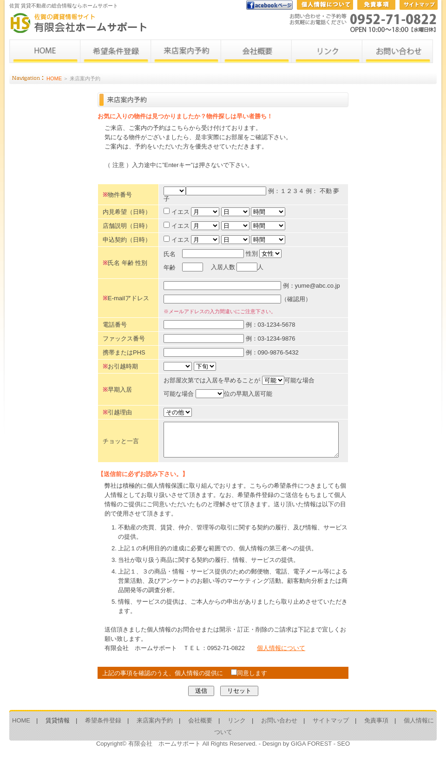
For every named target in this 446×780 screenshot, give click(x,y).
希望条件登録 (103, 751)
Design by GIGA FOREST (297, 774)
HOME (54, 78)
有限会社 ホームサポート (164, 774)
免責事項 (376, 751)
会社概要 (200, 751)
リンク (237, 751)
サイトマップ (331, 751)
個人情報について (281, 678)
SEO (343, 774)
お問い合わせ (279, 751)
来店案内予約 (155, 751)
